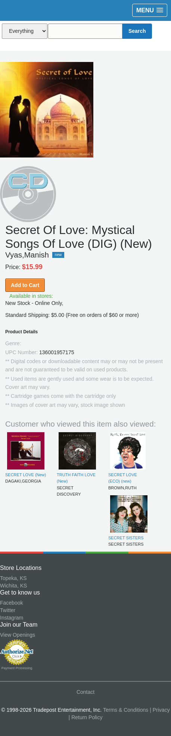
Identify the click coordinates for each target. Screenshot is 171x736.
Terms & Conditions (125, 710)
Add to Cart (25, 285)
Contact (85, 692)
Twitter (7, 610)
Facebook (11, 603)
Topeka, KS (13, 578)
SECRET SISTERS (126, 538)
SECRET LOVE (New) (25, 475)
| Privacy (160, 710)
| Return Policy (86, 717)
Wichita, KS (13, 586)
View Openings (17, 635)
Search (137, 31)
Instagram (11, 618)
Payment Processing (16, 668)
